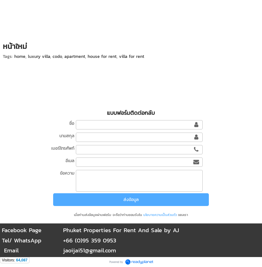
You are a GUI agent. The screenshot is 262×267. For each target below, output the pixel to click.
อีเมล (70, 160)
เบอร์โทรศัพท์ (62, 148)
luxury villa (39, 56)
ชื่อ (71, 123)
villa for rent (131, 56)
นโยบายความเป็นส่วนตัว (160, 214)
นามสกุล (66, 136)
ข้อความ (67, 173)
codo (57, 56)
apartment (74, 56)
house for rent (102, 56)
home (19, 56)
